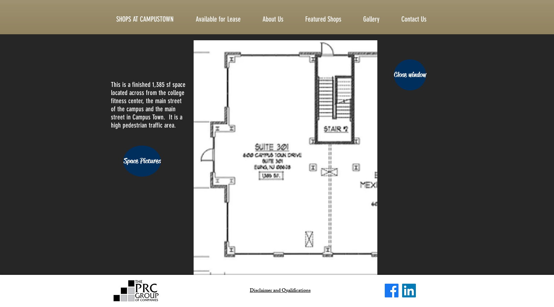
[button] (419, 19)
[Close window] (410, 74)
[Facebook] (392, 290)
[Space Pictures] (142, 161)
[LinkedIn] (409, 290)
